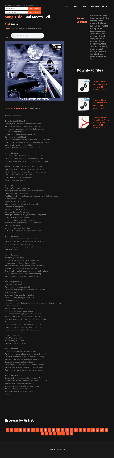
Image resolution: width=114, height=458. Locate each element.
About (76, 6)
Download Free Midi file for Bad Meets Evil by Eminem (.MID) (100, 85)
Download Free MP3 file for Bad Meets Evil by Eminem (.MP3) (100, 104)
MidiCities (62, 450)
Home (67, 6)
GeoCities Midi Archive (99, 6)
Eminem (14, 24)
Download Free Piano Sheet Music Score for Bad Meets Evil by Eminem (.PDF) (101, 122)
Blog (84, 6)
